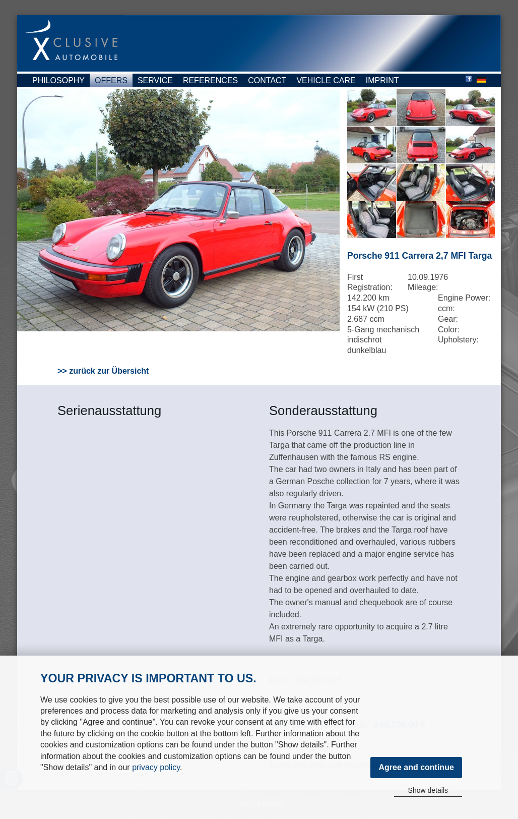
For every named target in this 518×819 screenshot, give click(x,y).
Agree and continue (416, 767)
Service (155, 80)
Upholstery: (458, 339)
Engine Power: (464, 298)
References (210, 80)
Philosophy (58, 80)
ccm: (446, 308)
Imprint (382, 80)
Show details (428, 790)
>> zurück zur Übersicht (103, 371)
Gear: (448, 319)
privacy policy (156, 767)
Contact (267, 80)
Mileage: (423, 287)
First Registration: (370, 282)
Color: (449, 329)
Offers (111, 80)
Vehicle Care (325, 80)
